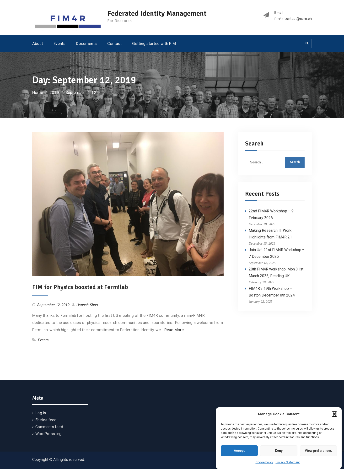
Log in (40, 413)
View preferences (318, 453)
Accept (239, 453)
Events (59, 43)
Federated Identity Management (157, 13)
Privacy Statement (288, 464)
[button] (334, 416)
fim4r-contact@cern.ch (293, 18)
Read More (174, 329)
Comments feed (49, 427)
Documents (86, 43)
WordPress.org (48, 433)
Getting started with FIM (154, 43)
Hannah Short (87, 305)
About (37, 43)
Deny (279, 453)
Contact (114, 43)
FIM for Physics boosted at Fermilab (80, 287)
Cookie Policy (264, 464)
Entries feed (45, 420)
